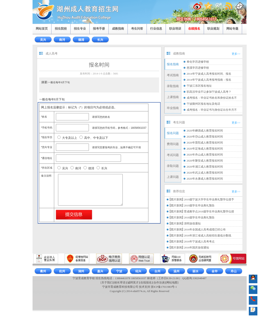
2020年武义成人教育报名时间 (205, 172)
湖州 (81, 271)
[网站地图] (172, 282)
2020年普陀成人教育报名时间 (205, 142)
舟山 (234, 271)
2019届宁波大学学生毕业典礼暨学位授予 (209, 199)
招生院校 (61, 28)
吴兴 (43, 39)
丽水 (195, 271)
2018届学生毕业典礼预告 (199, 217)
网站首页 (42, 28)
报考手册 (99, 28)
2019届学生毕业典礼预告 (199, 205)
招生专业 (80, 28)
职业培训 (175, 28)
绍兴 (138, 271)
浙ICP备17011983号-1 (164, 286)
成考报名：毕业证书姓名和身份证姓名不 (212, 97)
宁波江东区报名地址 (199, 85)
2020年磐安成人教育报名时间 (205, 160)
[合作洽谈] (159, 282)
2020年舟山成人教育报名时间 (205, 154)
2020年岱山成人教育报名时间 (205, 136)
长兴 (100, 39)
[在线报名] (146, 282)
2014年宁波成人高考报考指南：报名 (209, 79)
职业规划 (213, 28)
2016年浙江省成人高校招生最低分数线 (207, 235)
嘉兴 (100, 271)
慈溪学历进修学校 (198, 67)
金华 (215, 271)
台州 (157, 271)
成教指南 (118, 28)
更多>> (236, 53)
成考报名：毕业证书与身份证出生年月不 (212, 109)
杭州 (62, 271)
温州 (176, 271)
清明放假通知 (192, 223)
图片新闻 (176, 199)
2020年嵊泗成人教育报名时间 (205, 130)
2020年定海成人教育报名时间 (205, 148)
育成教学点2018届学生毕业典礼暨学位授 (209, 211)
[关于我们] (106, 282)
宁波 (119, 271)
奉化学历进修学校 (198, 61)
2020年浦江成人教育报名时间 (205, 166)
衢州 (43, 271)
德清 (81, 39)
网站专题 (232, 28)
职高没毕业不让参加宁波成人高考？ (209, 91)
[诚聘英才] (133, 282)
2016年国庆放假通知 (196, 247)
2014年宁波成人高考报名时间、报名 (209, 73)
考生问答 (137, 28)
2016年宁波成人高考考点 (199, 241)
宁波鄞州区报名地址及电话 (203, 103)
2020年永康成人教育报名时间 (205, 178)
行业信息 (156, 28)
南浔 (62, 39)
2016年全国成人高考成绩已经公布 (205, 229)
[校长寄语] (120, 282)
